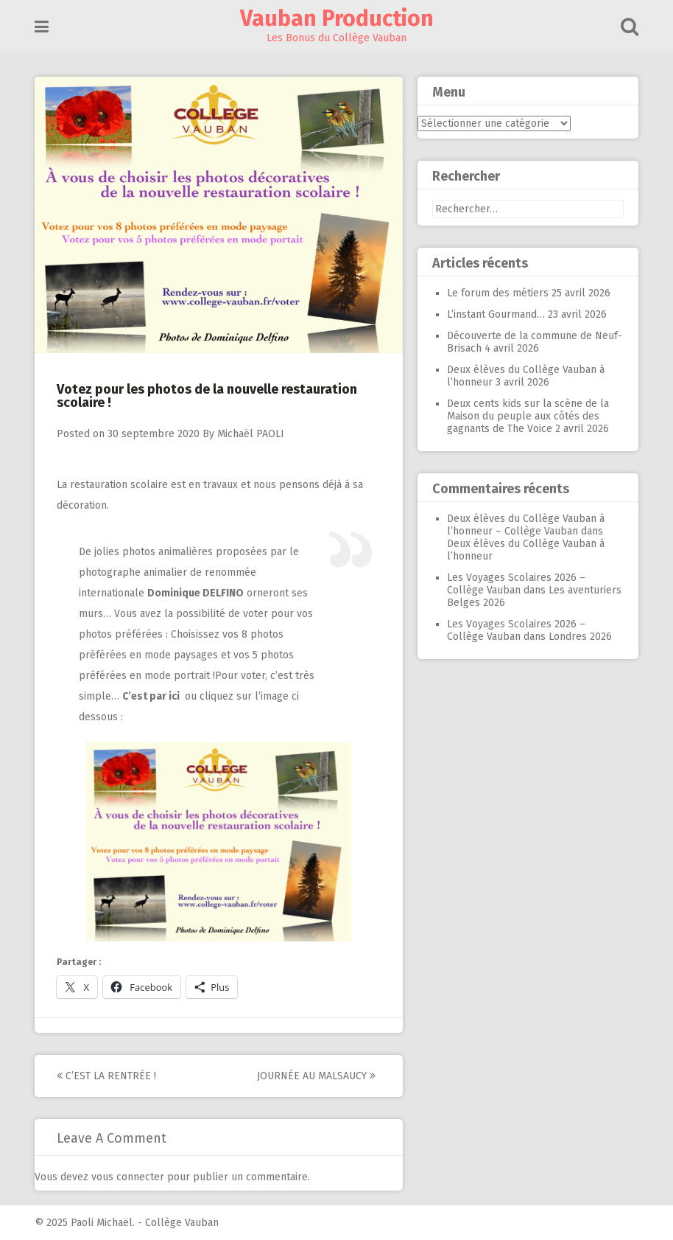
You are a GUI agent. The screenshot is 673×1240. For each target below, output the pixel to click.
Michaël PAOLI (250, 434)
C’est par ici (152, 696)
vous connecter (127, 1177)
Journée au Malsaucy (316, 1076)
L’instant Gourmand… (496, 314)
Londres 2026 (580, 636)
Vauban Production (337, 18)
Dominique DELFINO (195, 593)
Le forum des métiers (498, 293)
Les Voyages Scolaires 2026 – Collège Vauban (516, 583)
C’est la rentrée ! (106, 1076)
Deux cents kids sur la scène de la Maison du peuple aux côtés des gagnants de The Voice (528, 416)
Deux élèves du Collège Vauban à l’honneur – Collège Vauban (526, 524)
